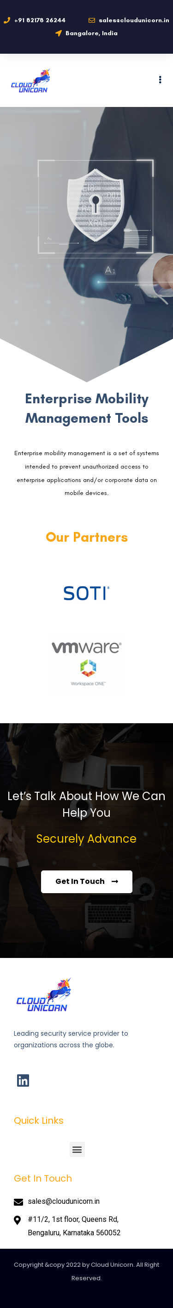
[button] (77, 1149)
